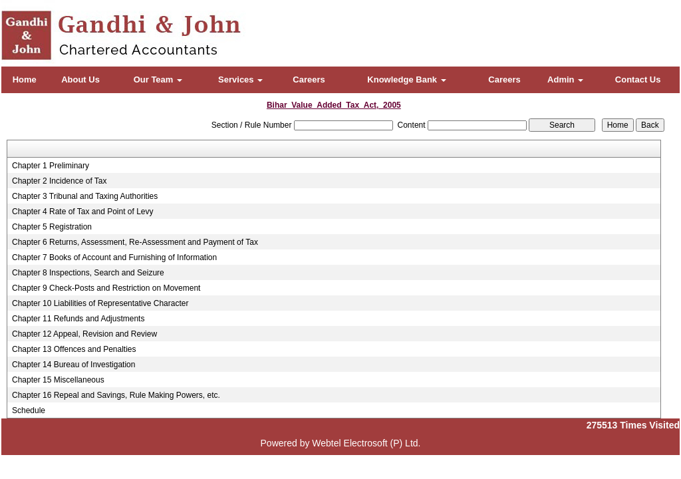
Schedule (28, 410)
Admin (565, 79)
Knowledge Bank (406, 79)
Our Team (158, 79)
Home (25, 79)
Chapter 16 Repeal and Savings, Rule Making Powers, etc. (116, 395)
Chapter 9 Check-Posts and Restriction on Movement (106, 288)
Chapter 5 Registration (52, 227)
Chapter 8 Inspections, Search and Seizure (88, 272)
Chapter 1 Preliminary (50, 165)
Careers (309, 79)
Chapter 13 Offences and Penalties (74, 349)
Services (240, 79)
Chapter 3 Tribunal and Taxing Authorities (85, 196)
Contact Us (638, 79)
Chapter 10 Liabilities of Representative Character (100, 303)
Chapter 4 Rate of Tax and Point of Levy (83, 211)
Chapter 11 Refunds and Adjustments (78, 318)
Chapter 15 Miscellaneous (58, 380)
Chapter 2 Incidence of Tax (59, 181)
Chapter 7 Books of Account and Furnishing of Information (114, 257)
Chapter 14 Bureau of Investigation (73, 364)
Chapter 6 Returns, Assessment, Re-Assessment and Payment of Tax (135, 242)
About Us (80, 79)
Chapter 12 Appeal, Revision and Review (84, 334)
